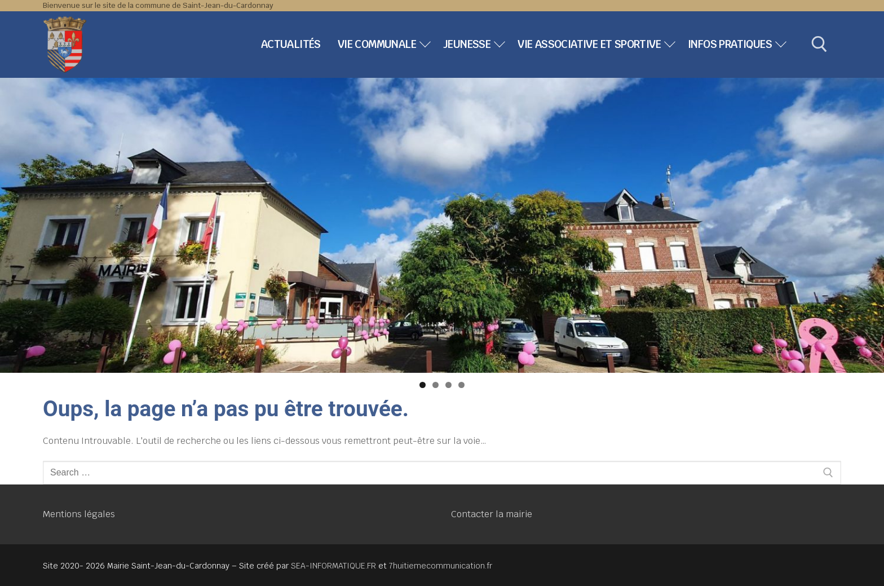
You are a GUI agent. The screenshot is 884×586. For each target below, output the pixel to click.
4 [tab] (461, 385)
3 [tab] (448, 385)
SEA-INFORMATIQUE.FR (333, 566)
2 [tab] (435, 385)
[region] (442, 225)
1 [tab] (422, 385)
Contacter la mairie (491, 514)
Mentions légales (79, 514)
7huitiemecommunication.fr (440, 566)
